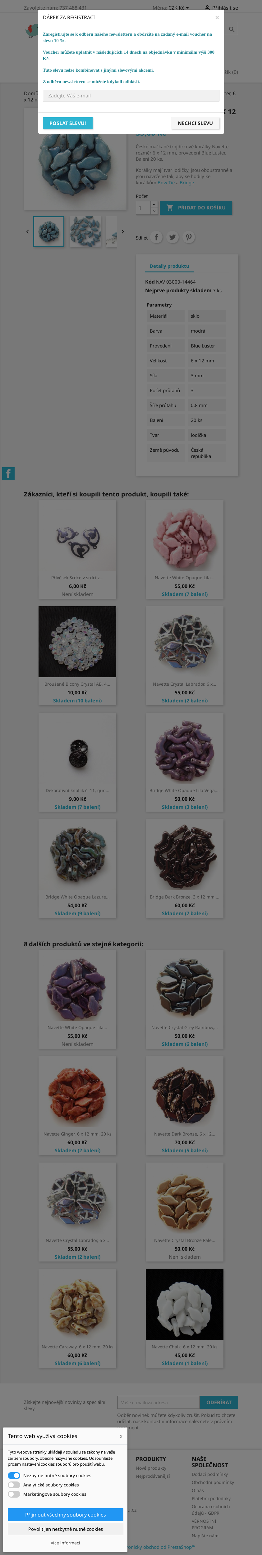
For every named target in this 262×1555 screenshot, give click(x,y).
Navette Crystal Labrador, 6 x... (184, 684)
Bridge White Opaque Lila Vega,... (184, 790)
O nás (198, 1490)
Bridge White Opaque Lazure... (77, 897)
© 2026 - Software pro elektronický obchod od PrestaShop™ (131, 1547)
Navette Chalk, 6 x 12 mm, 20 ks (185, 1347)
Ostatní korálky (173, 39)
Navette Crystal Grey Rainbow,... (184, 1027)
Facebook (8, 473)
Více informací (65, 1543)
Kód (150, 282)
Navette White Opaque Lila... (184, 577)
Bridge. (187, 182)
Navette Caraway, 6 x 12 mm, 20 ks (77, 1347)
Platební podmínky (211, 1498)
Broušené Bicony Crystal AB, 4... (77, 684)
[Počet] (143, 208)
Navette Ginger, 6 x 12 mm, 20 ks (78, 1134)
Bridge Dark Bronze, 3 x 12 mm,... (184, 897)
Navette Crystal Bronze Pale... (184, 1240)
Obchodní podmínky (213, 1482)
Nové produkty (151, 1468)
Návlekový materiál (97, 57)
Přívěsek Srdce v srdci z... (77, 577)
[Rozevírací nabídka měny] (179, 8)
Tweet (172, 237)
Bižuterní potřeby (165, 48)
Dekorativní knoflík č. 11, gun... (77, 790)
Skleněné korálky (118, 39)
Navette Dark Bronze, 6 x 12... (184, 1134)
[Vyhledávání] (199, 28)
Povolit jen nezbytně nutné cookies (65, 1529)
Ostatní (142, 57)
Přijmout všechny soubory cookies (65, 1514)
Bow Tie (166, 182)
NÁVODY (195, 57)
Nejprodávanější (153, 1476)
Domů (77, 39)
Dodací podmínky (210, 1474)
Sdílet (156, 237)
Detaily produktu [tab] (169, 266)
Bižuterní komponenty (101, 48)
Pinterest (188, 237)
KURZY (169, 57)
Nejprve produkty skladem (178, 290)
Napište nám (205, 1536)
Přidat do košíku (196, 208)
